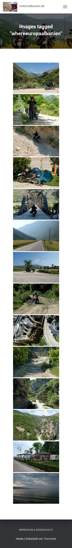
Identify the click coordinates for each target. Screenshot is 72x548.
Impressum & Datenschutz (36, 530)
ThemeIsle (50, 538)
